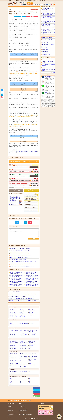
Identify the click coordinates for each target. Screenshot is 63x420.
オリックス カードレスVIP (14, 363)
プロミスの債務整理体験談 (23, 371)
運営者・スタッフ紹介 (11, 409)
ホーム (9, 6)
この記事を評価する (35, 9)
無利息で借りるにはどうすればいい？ (15, 197)
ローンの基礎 (12, 324)
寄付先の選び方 (22, 341)
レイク (11, 356)
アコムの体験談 (31, 331)
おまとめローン (13, 6)
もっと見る (53, 72)
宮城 (29, 382)
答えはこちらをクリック (12, 204)
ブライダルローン (31, 323)
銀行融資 (30, 313)
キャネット (30, 363)
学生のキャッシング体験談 (33, 330)
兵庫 (20, 382)
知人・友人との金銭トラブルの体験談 (48, 44)
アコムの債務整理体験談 (13, 371)
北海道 (11, 382)
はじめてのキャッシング (13, 309)
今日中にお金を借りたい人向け (20, 203)
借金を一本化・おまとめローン (47, 39)
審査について (21, 309)
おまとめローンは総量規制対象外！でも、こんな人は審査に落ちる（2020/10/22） (22, 298)
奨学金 (11, 323)
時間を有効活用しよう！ (32, 341)
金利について (31, 309)
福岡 (20, 381)
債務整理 (21, 312)
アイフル (46, 95)
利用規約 (9, 415)
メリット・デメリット (19, 6)
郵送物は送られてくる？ (13, 201)
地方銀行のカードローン (32, 364)
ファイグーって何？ (10, 406)
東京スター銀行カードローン (33, 356)
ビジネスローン (31, 315)
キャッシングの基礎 (22, 316)
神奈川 (30, 378)
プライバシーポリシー (11, 414)
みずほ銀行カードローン (32, 353)
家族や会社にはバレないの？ (13, 200)
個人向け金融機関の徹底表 (28, 0)
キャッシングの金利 (45, 49)
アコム (21, 360)
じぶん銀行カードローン (32, 359)
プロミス (30, 360)
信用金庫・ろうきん (13, 315)
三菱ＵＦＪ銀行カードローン (14, 353)
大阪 (20, 378)
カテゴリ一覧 (22, 0)
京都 (11, 381)
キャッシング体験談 (32, 335)
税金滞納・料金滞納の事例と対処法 (47, 37)
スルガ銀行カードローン (13, 360)
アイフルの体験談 (12, 334)
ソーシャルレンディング (13, 316)
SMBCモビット (47, 92)
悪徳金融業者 (21, 313)
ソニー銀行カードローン (23, 356)
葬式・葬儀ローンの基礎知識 (24, 323)
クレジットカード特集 (23, 348)
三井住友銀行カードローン (23, 353)
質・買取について (22, 315)
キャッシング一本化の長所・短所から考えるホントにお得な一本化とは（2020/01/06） (22, 291)
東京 (11, 378)
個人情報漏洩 (31, 345)
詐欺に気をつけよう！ (13, 313)
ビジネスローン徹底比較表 (22, 407)
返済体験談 (30, 371)
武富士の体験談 (12, 335)
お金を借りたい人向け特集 (41, 0)
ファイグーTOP (9, 0)
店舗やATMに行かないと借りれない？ (15, 196)
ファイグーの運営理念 (11, 407)
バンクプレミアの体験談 (23, 334)
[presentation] (16, 240)
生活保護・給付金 (45, 42)
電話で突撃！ (31, 342)
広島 (29, 381)
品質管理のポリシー (10, 410)
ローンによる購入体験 (23, 345)
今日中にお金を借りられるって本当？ (15, 198)
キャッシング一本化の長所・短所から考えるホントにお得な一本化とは (23, 151)
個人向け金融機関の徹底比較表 (23, 409)
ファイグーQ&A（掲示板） (16, 0)
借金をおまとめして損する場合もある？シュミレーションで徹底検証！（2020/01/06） (22, 300)
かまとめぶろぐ (35, 0)
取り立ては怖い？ (12, 199)
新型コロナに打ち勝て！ (13, 341)
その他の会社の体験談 (23, 335)
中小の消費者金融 (22, 364)
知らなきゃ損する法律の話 (14, 342)
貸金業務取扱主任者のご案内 (23, 410)
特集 (29, 348)
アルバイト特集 (12, 345)
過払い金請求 (31, 312)
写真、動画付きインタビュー (14, 330)
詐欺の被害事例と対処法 (46, 54)
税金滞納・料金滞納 (13, 348)
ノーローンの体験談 (32, 334)
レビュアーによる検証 (23, 366)
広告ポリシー (9, 411)
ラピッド (21, 363)
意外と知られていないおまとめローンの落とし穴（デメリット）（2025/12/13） (21, 296)
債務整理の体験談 (45, 51)
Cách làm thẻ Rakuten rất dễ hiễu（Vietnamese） (25, 414)
